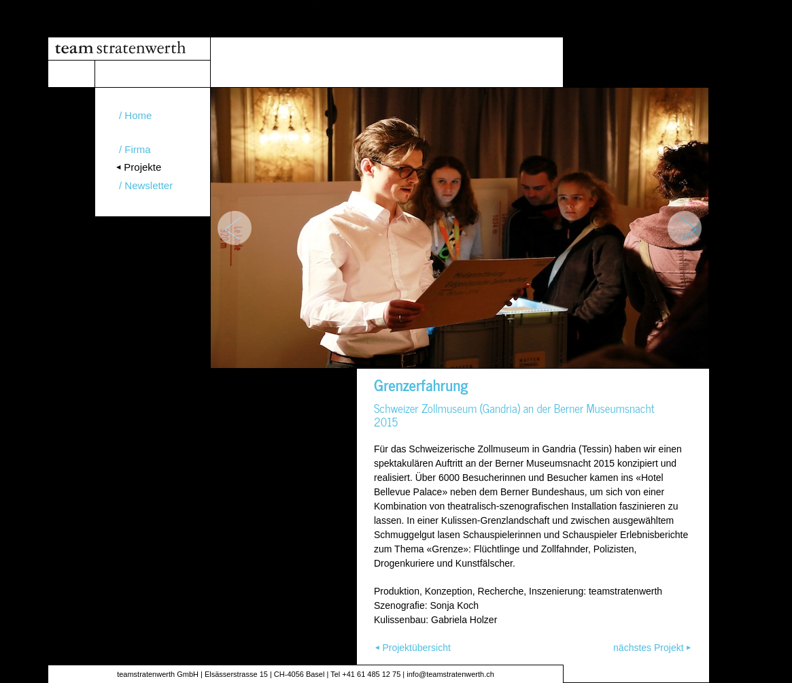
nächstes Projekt (648, 647)
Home (138, 115)
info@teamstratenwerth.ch (450, 674)
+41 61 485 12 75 (371, 674)
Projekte (142, 167)
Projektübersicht (416, 647)
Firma (137, 149)
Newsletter (148, 185)
